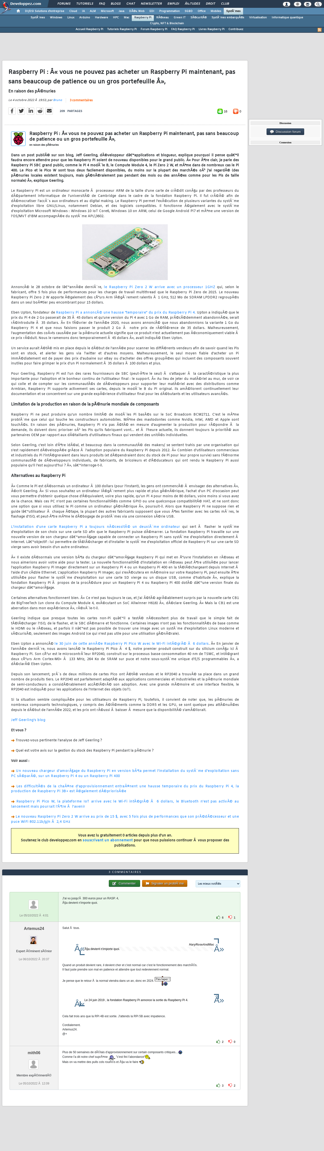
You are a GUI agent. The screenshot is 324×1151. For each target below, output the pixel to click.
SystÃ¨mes (233, 11)
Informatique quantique (287, 17)
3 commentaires (81, 100)
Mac (126, 17)
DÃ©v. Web (137, 11)
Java (121, 11)
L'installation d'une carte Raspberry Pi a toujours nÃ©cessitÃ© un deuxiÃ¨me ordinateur (95, 527)
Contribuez (235, 29)
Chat (130, 4)
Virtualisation (258, 17)
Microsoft (107, 11)
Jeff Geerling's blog (28, 720)
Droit (210, 4)
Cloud (73, 11)
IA (83, 11)
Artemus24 (34, 928)
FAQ (102, 4)
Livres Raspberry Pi (211, 29)
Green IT (180, 17)
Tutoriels (85, 4)
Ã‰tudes (192, 4)
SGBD (189, 11)
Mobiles (216, 11)
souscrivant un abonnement (108, 840)
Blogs (115, 4)
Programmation (169, 11)
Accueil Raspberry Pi (89, 29)
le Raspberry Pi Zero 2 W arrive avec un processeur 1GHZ (159, 287)
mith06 (34, 1053)
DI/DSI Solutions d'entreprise (44, 11)
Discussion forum (285, 132)
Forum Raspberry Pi (154, 29)
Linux (70, 17)
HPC (116, 17)
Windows (56, 17)
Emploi (173, 4)
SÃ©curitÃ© (198, 17)
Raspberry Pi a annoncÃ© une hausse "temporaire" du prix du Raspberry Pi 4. (126, 312)
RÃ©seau (162, 17)
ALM (93, 11)
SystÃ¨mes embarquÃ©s (228, 17)
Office (202, 11)
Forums (64, 4)
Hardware (101, 17)
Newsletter (151, 4)
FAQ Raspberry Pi (183, 29)
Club (225, 4)
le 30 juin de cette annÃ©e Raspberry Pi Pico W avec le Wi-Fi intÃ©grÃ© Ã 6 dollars (132, 644)
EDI (151, 11)
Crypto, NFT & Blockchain (167, 23)
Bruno (57, 100)
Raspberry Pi (142, 17)
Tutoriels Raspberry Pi (122, 29)
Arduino (84, 17)
